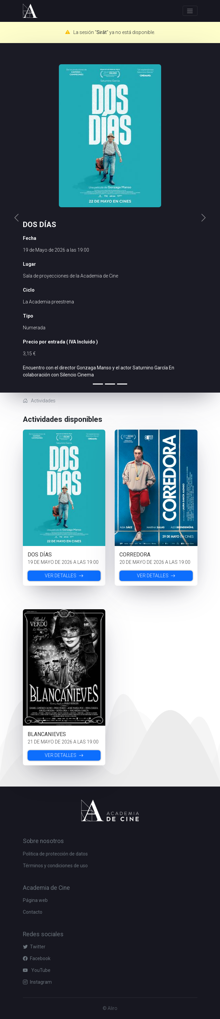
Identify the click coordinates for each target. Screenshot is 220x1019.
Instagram (37, 982)
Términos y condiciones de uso (55, 865)
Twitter (34, 946)
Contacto (32, 912)
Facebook (36, 958)
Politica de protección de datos (55, 854)
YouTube (36, 970)
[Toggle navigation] (190, 11)
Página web (35, 900)
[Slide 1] (110, 384)
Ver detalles (64, 575)
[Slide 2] (122, 384)
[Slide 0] (98, 384)
